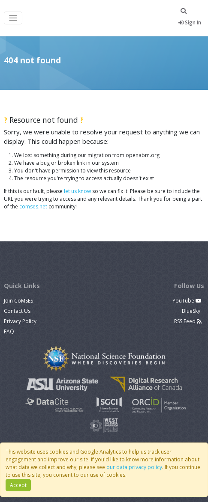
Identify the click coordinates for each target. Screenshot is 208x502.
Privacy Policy (20, 321)
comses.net (33, 206)
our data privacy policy (134, 467)
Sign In (189, 22)
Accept (18, 485)
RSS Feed (188, 321)
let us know (77, 191)
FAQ (9, 331)
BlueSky (192, 311)
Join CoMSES (18, 300)
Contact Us (17, 311)
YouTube (187, 300)
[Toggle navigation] (13, 18)
